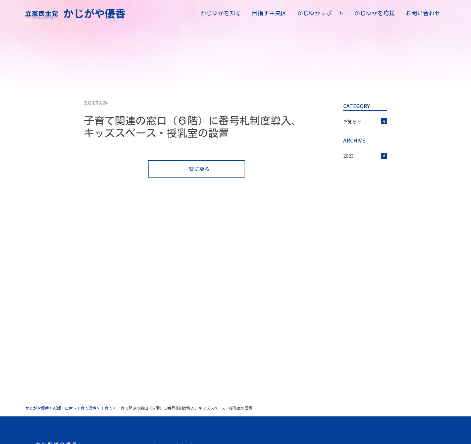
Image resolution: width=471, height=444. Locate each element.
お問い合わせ (423, 13)
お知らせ (365, 121)
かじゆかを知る (220, 13)
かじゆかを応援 (374, 13)
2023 (365, 155)
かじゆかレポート (320, 13)
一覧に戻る (197, 169)
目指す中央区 (269, 13)
